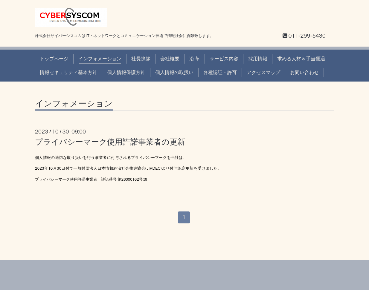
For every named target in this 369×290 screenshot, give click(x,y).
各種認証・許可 (220, 72)
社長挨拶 (140, 58)
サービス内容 (224, 58)
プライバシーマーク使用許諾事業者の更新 (110, 142)
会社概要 (169, 58)
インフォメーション (99, 58)
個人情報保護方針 (126, 72)
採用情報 (257, 58)
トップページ (54, 58)
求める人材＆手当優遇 (301, 58)
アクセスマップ (263, 72)
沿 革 (194, 58)
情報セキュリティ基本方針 (68, 72)
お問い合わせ (304, 72)
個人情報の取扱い (174, 72)
